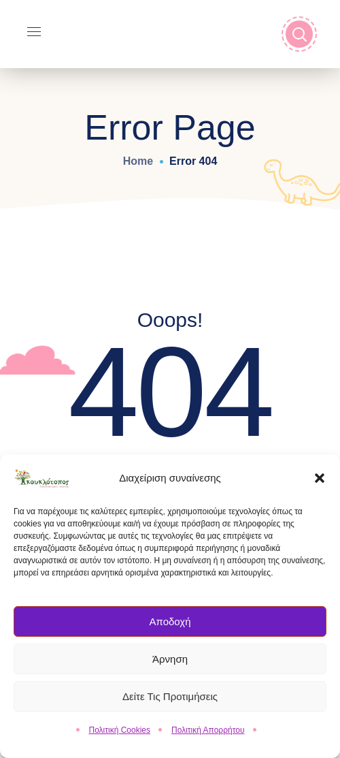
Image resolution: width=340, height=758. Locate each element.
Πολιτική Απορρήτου (207, 735)
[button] (319, 483)
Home (138, 161)
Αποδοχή (170, 626)
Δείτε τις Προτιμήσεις (170, 701)
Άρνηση (170, 663)
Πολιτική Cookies (120, 735)
